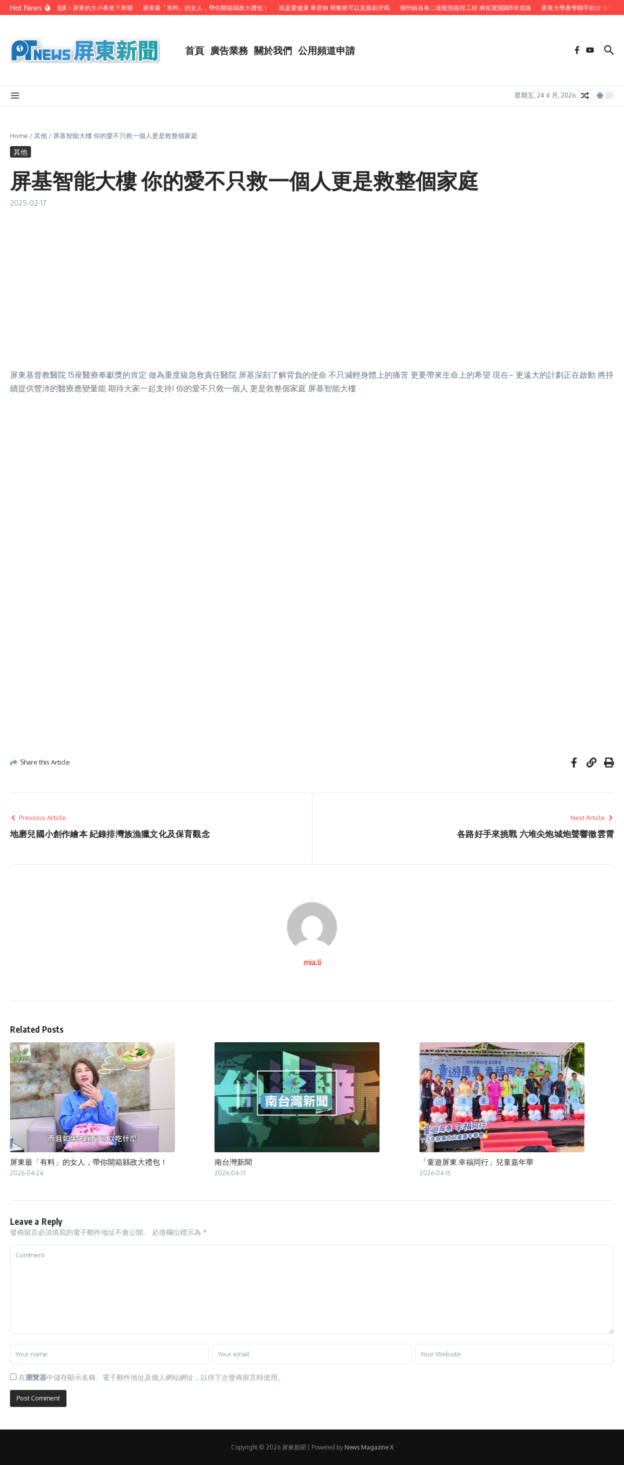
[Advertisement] (312, 283)
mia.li (312, 962)
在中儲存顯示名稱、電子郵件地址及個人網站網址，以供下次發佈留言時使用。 (151, 1377)
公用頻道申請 (326, 50)
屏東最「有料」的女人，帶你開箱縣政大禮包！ (89, 1161)
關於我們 (273, 50)
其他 (40, 136)
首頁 (194, 50)
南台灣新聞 (233, 1161)
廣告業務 (229, 50)
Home (19, 136)
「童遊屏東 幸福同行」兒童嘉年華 (477, 1161)
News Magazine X (369, 1447)
